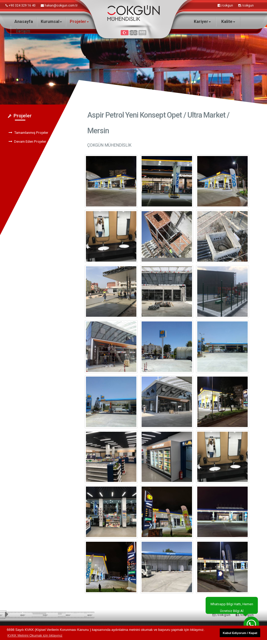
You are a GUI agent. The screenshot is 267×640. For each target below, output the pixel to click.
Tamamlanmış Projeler (28, 132)
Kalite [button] (228, 21)
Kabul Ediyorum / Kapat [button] (240, 633)
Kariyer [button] (202, 21)
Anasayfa (23, 21)
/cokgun (225, 5)
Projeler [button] (79, 21)
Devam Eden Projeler (27, 141)
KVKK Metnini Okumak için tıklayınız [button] (35, 635)
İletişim (23, 30)
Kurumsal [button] (51, 21)
